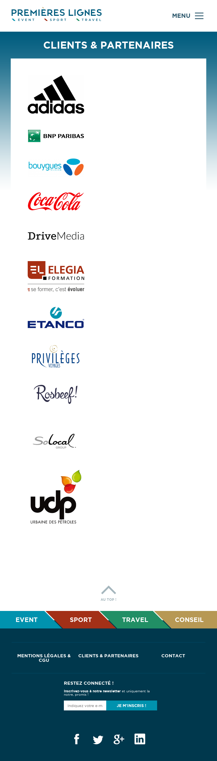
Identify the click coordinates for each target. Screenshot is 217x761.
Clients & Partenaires (108, 655)
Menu (187, 16)
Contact (173, 655)
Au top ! (108, 591)
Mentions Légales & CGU (44, 658)
